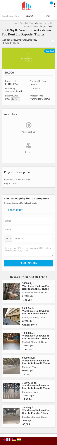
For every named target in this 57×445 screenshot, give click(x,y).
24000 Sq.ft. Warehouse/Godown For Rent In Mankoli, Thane (35, 286)
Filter (47, 15)
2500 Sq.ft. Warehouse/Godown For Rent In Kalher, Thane (35, 310)
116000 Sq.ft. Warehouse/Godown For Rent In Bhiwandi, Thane (36, 385)
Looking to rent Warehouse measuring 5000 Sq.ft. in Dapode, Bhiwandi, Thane (28, 251)
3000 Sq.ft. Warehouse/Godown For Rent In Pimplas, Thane (35, 410)
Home (15, 23)
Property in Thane (27, 23)
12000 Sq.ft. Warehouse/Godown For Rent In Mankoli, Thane (35, 335)
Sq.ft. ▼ (15, 99)
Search (29, 16)
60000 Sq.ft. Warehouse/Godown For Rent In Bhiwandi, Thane (36, 360)
